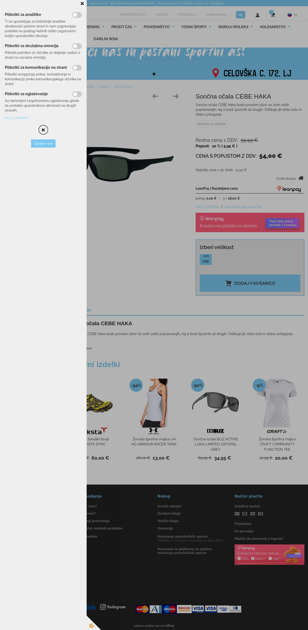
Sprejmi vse (43, 143)
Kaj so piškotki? (17, 118)
